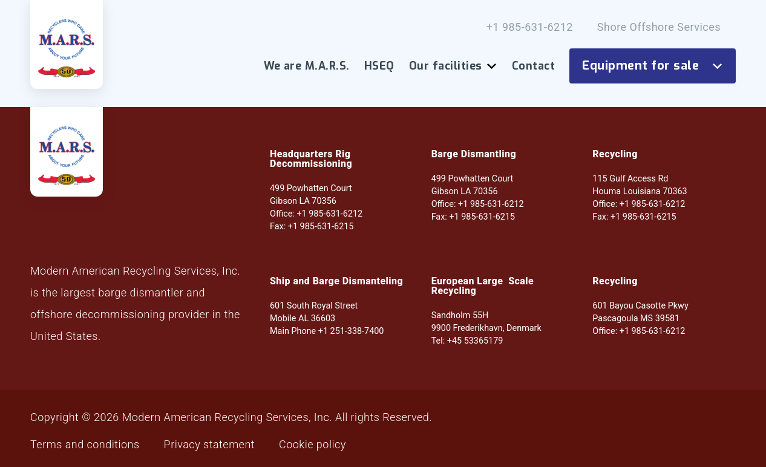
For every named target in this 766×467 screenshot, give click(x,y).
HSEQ (379, 66)
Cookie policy (312, 444)
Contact (533, 66)
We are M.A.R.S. (307, 66)
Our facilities (453, 66)
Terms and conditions (85, 444)
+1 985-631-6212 (529, 27)
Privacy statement (209, 444)
